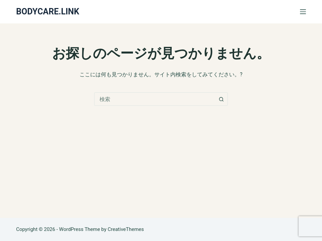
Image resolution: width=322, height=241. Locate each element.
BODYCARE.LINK (47, 11)
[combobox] (155, 99)
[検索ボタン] (221, 99)
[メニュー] (303, 12)
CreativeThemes (126, 229)
